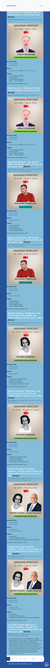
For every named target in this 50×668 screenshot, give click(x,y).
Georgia (23, 170)
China (35, 19)
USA (21, 170)
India (38, 19)
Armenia (26, 19)
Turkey (12, 480)
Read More (21, 653)
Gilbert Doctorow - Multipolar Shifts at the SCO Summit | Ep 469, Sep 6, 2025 (24, 13)
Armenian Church (38, 322)
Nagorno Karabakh (38, 169)
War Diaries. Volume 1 (30, 70)
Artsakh (32, 169)
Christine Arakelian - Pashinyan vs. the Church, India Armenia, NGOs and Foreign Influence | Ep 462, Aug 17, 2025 (25, 315)
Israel (38, 478)
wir (31, 170)
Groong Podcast (11, 6)
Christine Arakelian (13, 373)
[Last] (41, 659)
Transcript (26, 635)
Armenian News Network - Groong (23, 664)
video (10, 21)
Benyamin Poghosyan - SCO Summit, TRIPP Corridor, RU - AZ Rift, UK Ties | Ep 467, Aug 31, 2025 (25, 164)
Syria (14, 480)
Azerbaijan (10, 170)
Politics (29, 19)
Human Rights (10, 324)
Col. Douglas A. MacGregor (15, 531)
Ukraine (22, 480)
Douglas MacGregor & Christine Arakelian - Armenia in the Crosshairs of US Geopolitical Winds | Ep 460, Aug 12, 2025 (24, 472)
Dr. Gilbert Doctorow (14, 70)
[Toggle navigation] (41, 5)
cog (8, 21)
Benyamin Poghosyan (14, 220)
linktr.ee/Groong (13, 65)
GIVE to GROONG (13, 63)
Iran (40, 478)
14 (33, 659)
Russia (32, 19)
